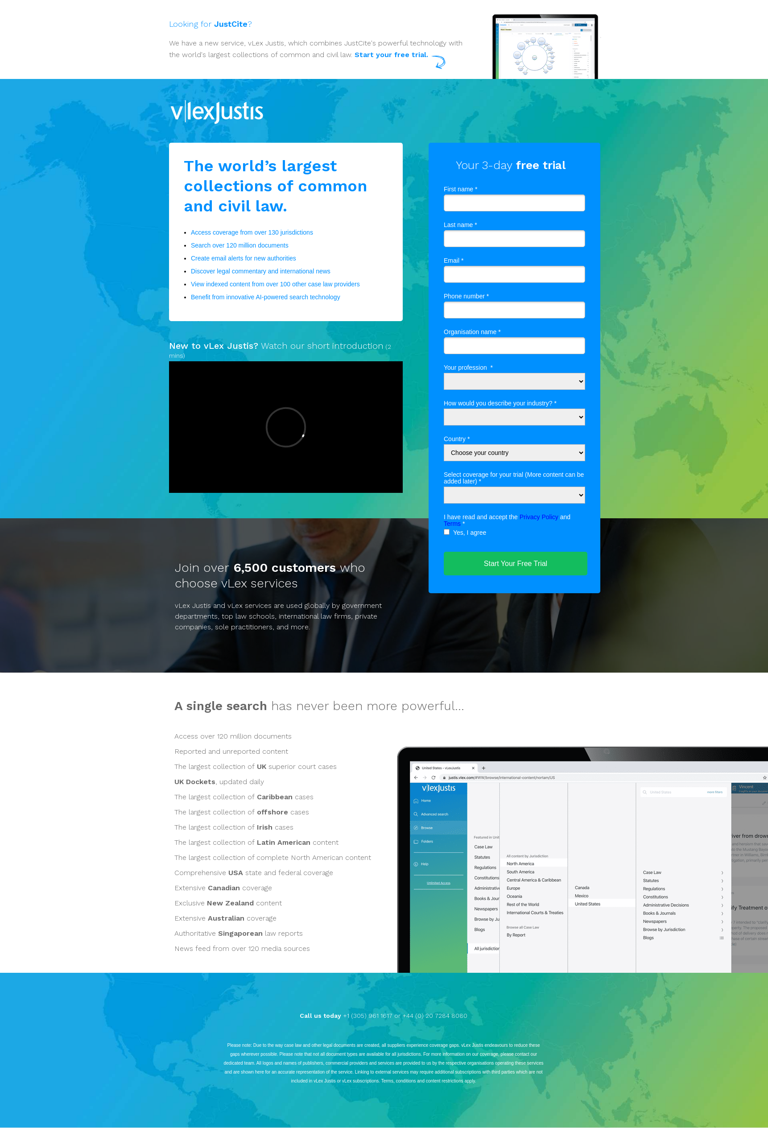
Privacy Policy (539, 517)
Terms (452, 523)
